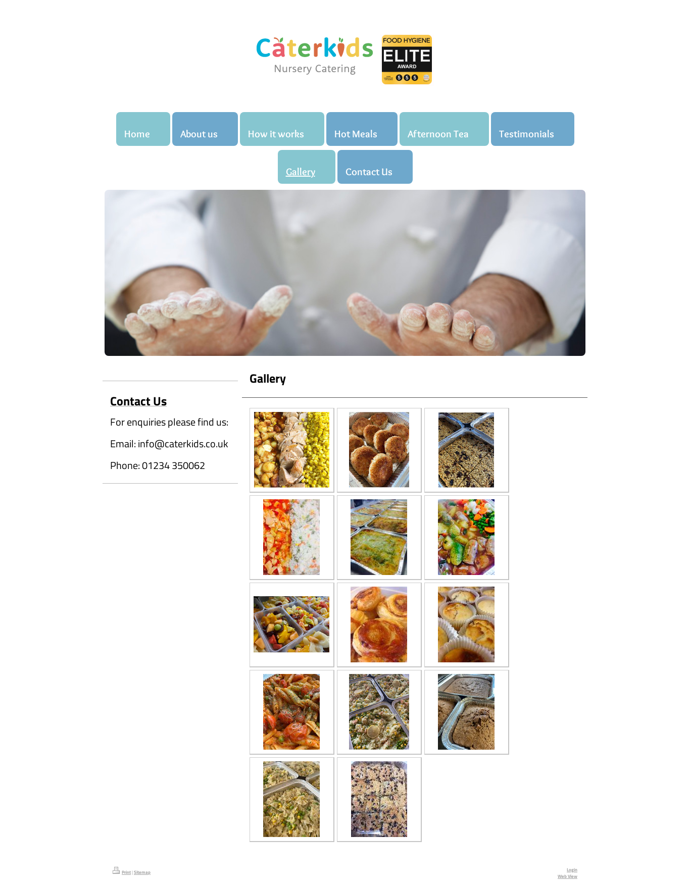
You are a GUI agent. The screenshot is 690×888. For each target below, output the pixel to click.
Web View (567, 876)
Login (572, 869)
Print (122, 872)
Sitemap (142, 872)
